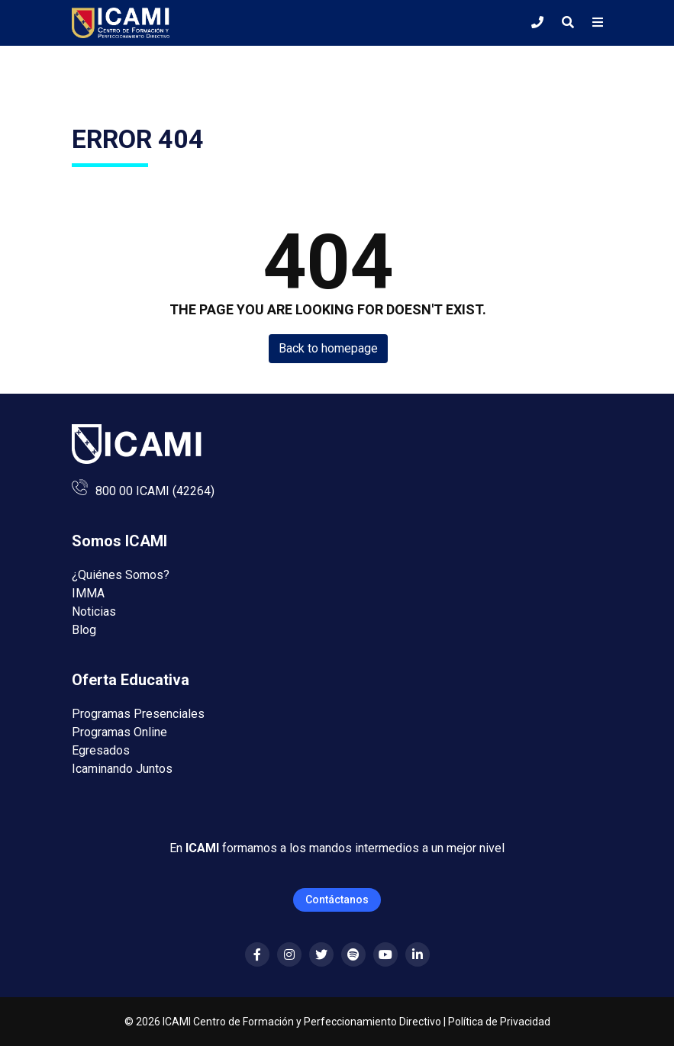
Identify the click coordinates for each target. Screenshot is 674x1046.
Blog (84, 630)
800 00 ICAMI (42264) (154, 491)
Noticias (94, 611)
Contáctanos (337, 899)
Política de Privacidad (499, 1021)
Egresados (101, 750)
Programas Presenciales (138, 713)
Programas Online (119, 732)
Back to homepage (328, 348)
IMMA (88, 593)
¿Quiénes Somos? (120, 575)
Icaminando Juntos (122, 768)
